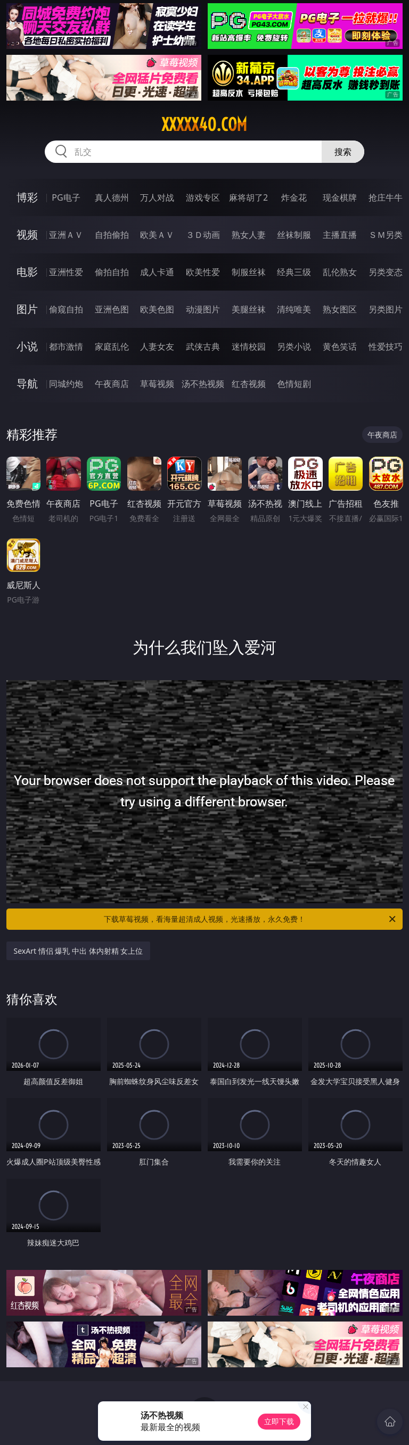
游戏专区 (203, 197)
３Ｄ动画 (203, 235)
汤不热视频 (203, 384)
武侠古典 (203, 346)
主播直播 (340, 235)
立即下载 (279, 1421)
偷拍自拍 (112, 272)
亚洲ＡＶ (66, 235)
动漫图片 (203, 309)
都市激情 (66, 346)
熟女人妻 (249, 235)
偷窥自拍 (66, 309)
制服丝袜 (249, 272)
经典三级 (294, 272)
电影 (27, 272)
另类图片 (386, 309)
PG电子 (66, 197)
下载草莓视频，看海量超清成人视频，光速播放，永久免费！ (250, 919)
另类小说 (294, 346)
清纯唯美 (294, 309)
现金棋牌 (340, 197)
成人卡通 (157, 272)
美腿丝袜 (249, 309)
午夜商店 (112, 384)
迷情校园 (249, 346)
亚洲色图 (112, 309)
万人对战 (157, 197)
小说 (27, 346)
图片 (27, 309)
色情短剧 (294, 384)
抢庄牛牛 (386, 197)
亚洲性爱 (66, 272)
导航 (27, 383)
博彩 (27, 197)
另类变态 (386, 272)
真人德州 (112, 197)
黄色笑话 (340, 346)
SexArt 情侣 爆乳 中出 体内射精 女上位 (78, 951)
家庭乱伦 (112, 346)
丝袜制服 (294, 235)
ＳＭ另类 (386, 235)
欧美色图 (157, 309)
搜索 (342, 152)
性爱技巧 (386, 346)
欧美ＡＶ (157, 235)
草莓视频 (157, 384)
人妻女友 (157, 346)
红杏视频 (249, 384)
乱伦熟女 (340, 272)
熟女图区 (340, 309)
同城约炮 (66, 384)
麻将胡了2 (248, 197)
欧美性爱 (203, 272)
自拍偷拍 (112, 235)
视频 (27, 234)
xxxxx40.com (204, 124)
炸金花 (294, 197)
